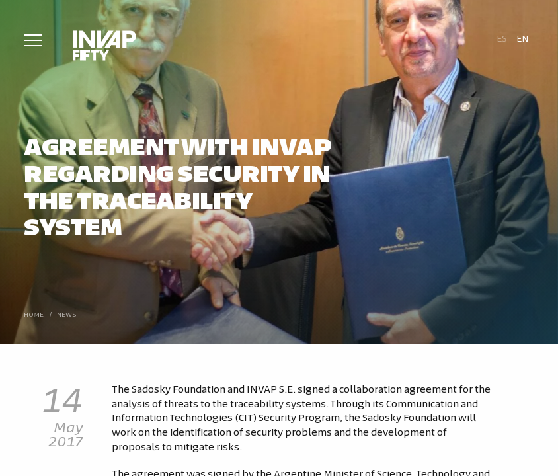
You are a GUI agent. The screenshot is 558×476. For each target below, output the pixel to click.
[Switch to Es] (501, 38)
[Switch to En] (523, 38)
